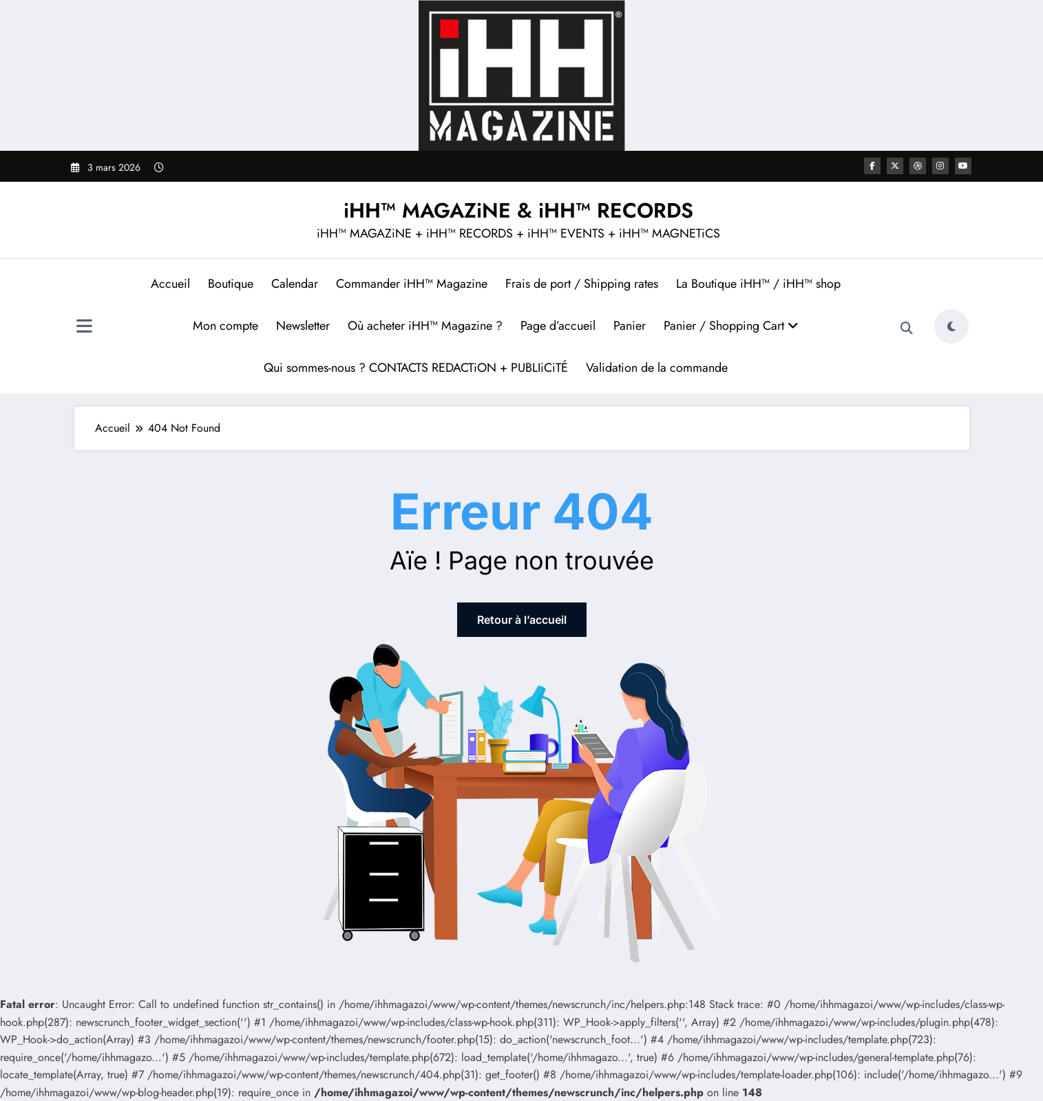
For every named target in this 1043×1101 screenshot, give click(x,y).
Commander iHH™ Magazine (411, 284)
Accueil (170, 284)
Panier (629, 326)
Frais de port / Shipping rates (581, 284)
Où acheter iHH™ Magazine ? (425, 326)
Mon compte (225, 326)
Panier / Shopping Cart (731, 326)
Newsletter (303, 326)
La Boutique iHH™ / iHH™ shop (758, 284)
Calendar (294, 284)
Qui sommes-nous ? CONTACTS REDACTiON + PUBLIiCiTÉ (416, 368)
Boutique (230, 284)
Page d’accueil (558, 326)
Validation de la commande (657, 368)
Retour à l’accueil (522, 620)
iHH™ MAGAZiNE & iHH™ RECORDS (518, 210)
